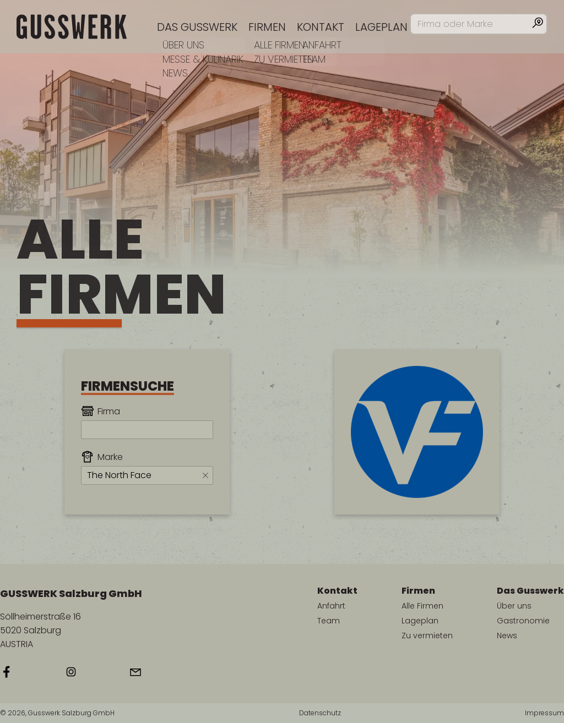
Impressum (544, 713)
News (507, 635)
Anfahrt (331, 605)
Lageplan (381, 27)
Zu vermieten (427, 635)
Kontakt (320, 27)
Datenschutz (320, 713)
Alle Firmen (422, 605)
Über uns (514, 605)
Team (328, 620)
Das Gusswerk (197, 27)
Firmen (267, 27)
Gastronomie (523, 620)
